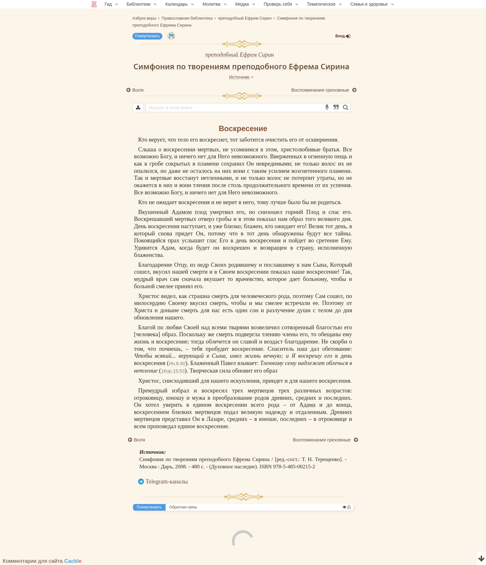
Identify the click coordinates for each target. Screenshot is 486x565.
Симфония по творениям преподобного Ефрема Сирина (241, 66)
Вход (342, 36)
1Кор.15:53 (173, 371)
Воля (137, 90)
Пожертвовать (147, 36)
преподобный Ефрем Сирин (239, 54)
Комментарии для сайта (42, 561)
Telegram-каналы (167, 481)
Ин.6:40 (177, 363)
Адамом (182, 212)
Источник (241, 77)
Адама (307, 404)
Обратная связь (183, 507)
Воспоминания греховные (320, 90)
